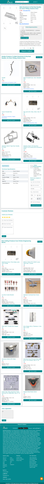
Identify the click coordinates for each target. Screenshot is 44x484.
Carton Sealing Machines (24, 432)
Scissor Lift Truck (27, 433)
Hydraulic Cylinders (26, 438)
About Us (4, 457)
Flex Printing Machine (12, 439)
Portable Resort (35, 435)
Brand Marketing (33, 462)
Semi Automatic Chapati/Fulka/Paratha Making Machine (16, 449)
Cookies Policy (19, 457)
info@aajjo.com (6, 475)
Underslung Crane (33, 441)
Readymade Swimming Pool (33, 450)
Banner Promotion (33, 461)
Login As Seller (32, 466)
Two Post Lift (30, 448)
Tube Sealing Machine (16, 431)
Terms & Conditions (20, 458)
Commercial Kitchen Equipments (17, 444)
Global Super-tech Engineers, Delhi (9, 82)
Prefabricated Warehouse (15, 437)
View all (39, 241)
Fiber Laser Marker (21, 443)
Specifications (5, 165)
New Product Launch (33, 464)
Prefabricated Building (7, 437)
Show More (39, 56)
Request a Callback (27, 50)
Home (2, 4)
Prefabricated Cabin (25, 436)
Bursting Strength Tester (26, 442)
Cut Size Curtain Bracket (8, 294)
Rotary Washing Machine (31, 439)
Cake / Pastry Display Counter (12, 443)
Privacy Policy (19, 460)
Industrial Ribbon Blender (24, 431)
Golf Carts (23, 451)
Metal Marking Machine (29, 443)
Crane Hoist (8, 442)
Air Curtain (9, 444)
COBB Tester (19, 442)
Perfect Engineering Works (31, 26)
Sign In (35, 1)
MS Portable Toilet (28, 435)
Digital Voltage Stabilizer (14, 441)
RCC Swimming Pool (23, 450)
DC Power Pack (19, 438)
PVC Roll (5, 444)
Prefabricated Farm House (19, 435)
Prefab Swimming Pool (31, 449)
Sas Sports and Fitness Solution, (30, 158)
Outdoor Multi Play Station (30, 430)
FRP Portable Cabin (12, 436)
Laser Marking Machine (15, 430)
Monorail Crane (13, 442)
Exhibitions (5, 465)
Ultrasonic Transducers (24, 445)
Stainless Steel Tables (7, 432)
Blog (4, 462)
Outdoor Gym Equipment (7, 451)
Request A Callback (22, 424)
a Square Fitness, (5, 156)
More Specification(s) (24, 23)
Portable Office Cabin (34, 436)
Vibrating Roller (8, 431)
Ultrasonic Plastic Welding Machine (13, 445)
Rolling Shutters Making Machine (15, 448)
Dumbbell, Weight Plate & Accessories (10, 4)
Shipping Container (32, 437)
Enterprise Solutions (33, 465)
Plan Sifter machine (27, 444)
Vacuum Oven (8, 438)
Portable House (11, 435)
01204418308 (5, 471)
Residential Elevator (12, 433)
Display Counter (33, 432)
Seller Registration (33, 457)
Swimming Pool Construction (14, 450)
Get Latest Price (26, 10)
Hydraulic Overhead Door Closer (31, 294)
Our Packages (32, 460)
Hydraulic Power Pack (34, 438)
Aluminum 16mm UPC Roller (9, 358)
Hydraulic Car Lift (20, 433)
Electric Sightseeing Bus (16, 451)
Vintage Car (28, 451)
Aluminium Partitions (33, 431)
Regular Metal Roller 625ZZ (30, 391)
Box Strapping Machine (15, 432)
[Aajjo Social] (33, 427)
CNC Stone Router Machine (22, 439)
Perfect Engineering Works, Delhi (30, 122)
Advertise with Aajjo (33, 458)
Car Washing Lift (25, 448)
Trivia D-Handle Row (7, 111)
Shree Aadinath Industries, (28, 88)
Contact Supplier (24, 37)
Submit (3, 235)
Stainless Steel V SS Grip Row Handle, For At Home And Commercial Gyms (32, 147)
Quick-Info (5, 464)
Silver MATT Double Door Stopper (10, 326)
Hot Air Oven (14, 438)
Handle (3, 77)
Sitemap (4, 458)
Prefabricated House (24, 437)
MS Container (19, 436)
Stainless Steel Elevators (35, 433)
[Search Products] (15, 2)
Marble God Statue (37, 443)
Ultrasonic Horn (34, 444)
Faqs (4, 466)
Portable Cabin (22, 430)
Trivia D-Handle (18, 4)
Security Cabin (5, 435)
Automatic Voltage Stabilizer (24, 441)
